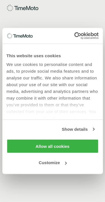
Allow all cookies (52, 146)
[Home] (23, 7)
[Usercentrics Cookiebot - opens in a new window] (75, 36)
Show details (75, 129)
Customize (53, 162)
